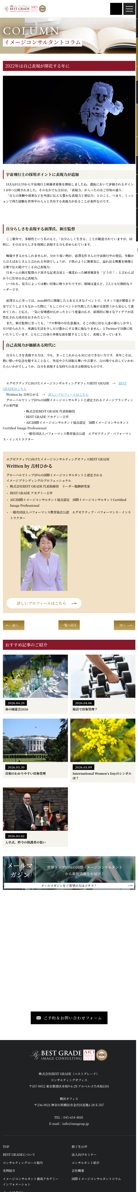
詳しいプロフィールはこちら (68, 394)
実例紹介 (9, 1170)
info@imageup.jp (75, 1123)
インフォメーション (17, 1184)
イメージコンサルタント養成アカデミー (31, 1178)
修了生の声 (79, 1146)
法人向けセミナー (84, 1154)
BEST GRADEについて (19, 1154)
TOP (6, 1146)
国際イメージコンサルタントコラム (96, 1178)
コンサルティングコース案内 (23, 1162)
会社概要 (78, 1170)
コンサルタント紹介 (86, 1162)
